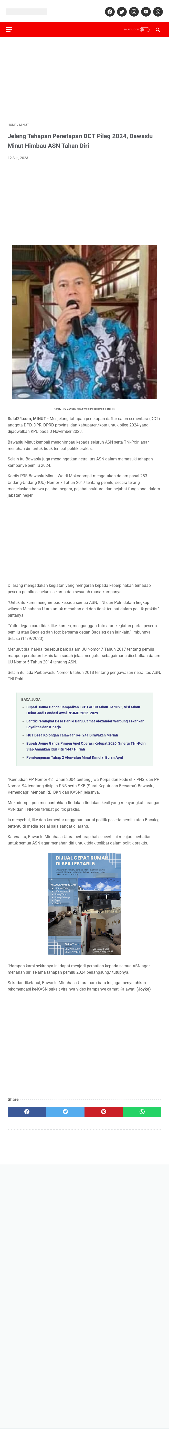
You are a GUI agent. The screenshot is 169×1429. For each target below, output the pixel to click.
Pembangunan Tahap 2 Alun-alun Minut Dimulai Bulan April (74, 754)
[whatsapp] (155, 8)
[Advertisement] (84, 75)
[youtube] (143, 8)
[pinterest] (103, 1108)
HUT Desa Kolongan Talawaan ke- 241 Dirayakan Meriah (72, 732)
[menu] (11, 24)
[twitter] (119, 8)
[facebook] (107, 8)
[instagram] (131, 8)
